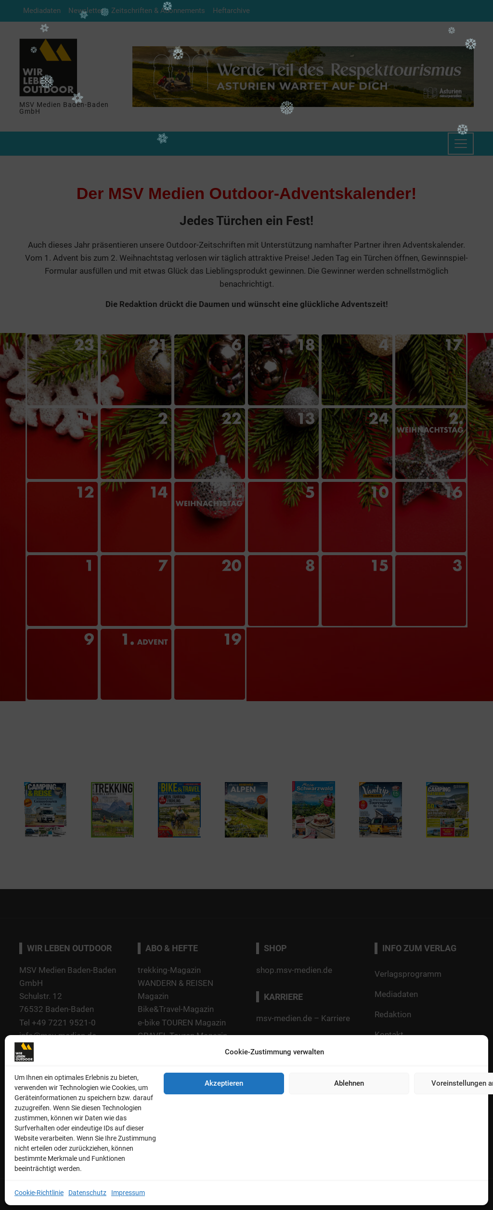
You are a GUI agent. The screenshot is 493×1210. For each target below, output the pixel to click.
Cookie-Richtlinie (39, 1193)
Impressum (128, 1193)
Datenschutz (87, 1193)
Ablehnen (349, 1083)
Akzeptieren (224, 1083)
